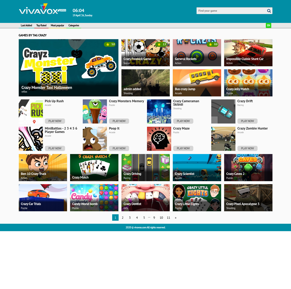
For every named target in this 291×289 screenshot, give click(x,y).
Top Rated (41, 25)
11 (168, 275)
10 (161, 275)
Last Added (26, 25)
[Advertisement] (139, 126)
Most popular (57, 25)
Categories (73, 25)
